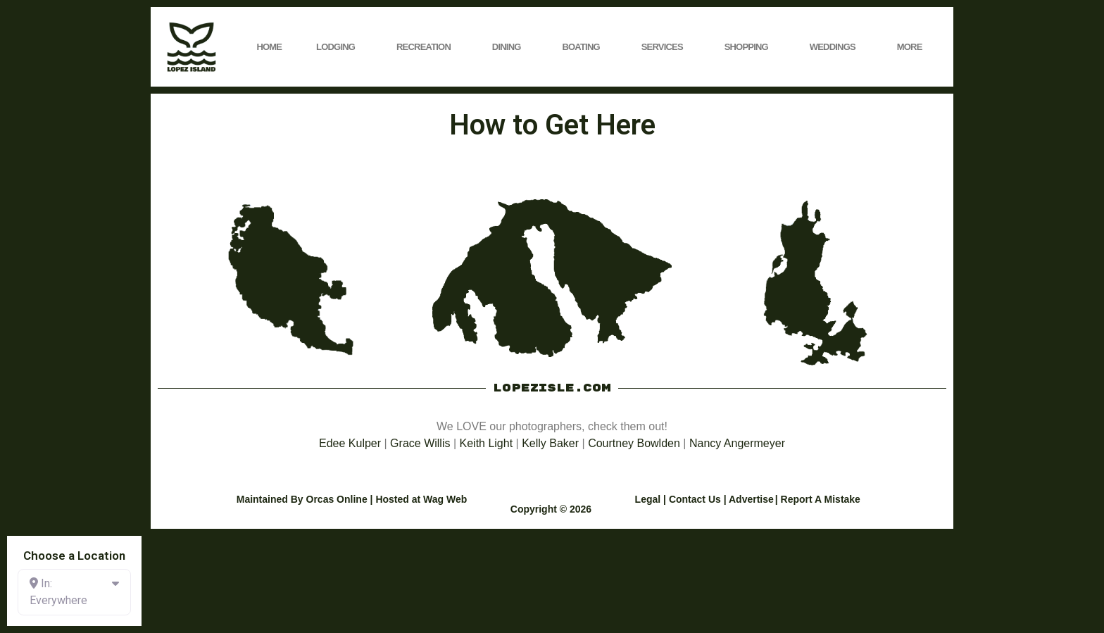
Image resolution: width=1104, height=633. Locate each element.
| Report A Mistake (817, 499)
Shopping (749, 47)
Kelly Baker (550, 443)
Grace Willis (420, 443)
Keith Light (486, 443)
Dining (510, 47)
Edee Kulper (350, 443)
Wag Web (445, 499)
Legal (648, 499)
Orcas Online (337, 499)
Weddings (836, 47)
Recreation (427, 47)
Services (665, 47)
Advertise (751, 499)
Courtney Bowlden (634, 443)
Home (269, 47)
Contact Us (695, 499)
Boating (584, 47)
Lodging (339, 47)
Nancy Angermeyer (737, 443)
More (913, 47)
